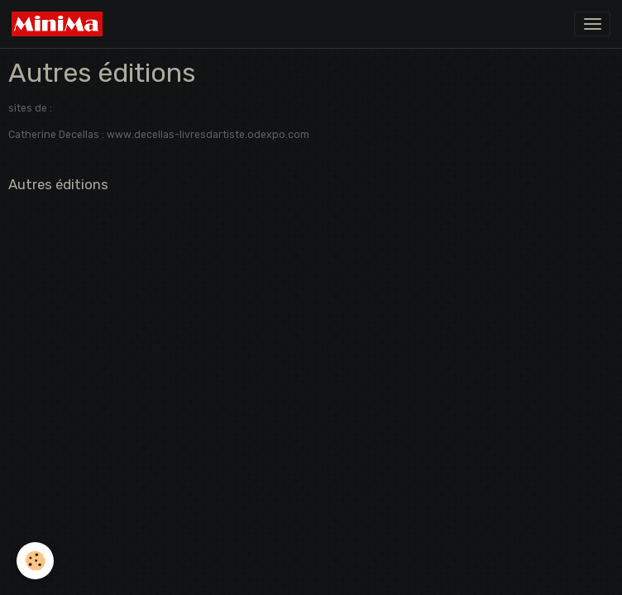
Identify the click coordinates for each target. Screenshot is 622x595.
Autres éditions (58, 184)
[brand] (60, 24)
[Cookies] (35, 560)
